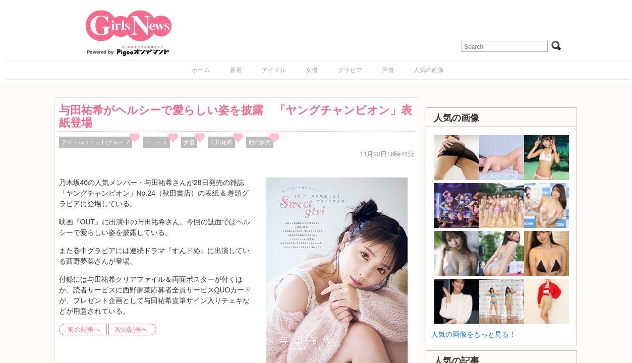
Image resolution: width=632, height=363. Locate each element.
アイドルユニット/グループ (96, 142)
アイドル (274, 70)
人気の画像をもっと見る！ (473, 334)
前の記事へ (84, 329)
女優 (312, 70)
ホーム (201, 70)
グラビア (350, 70)
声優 (388, 70)
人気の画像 (429, 70)
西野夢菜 (260, 142)
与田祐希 (221, 142)
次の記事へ (131, 329)
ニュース (156, 142)
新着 (236, 70)
